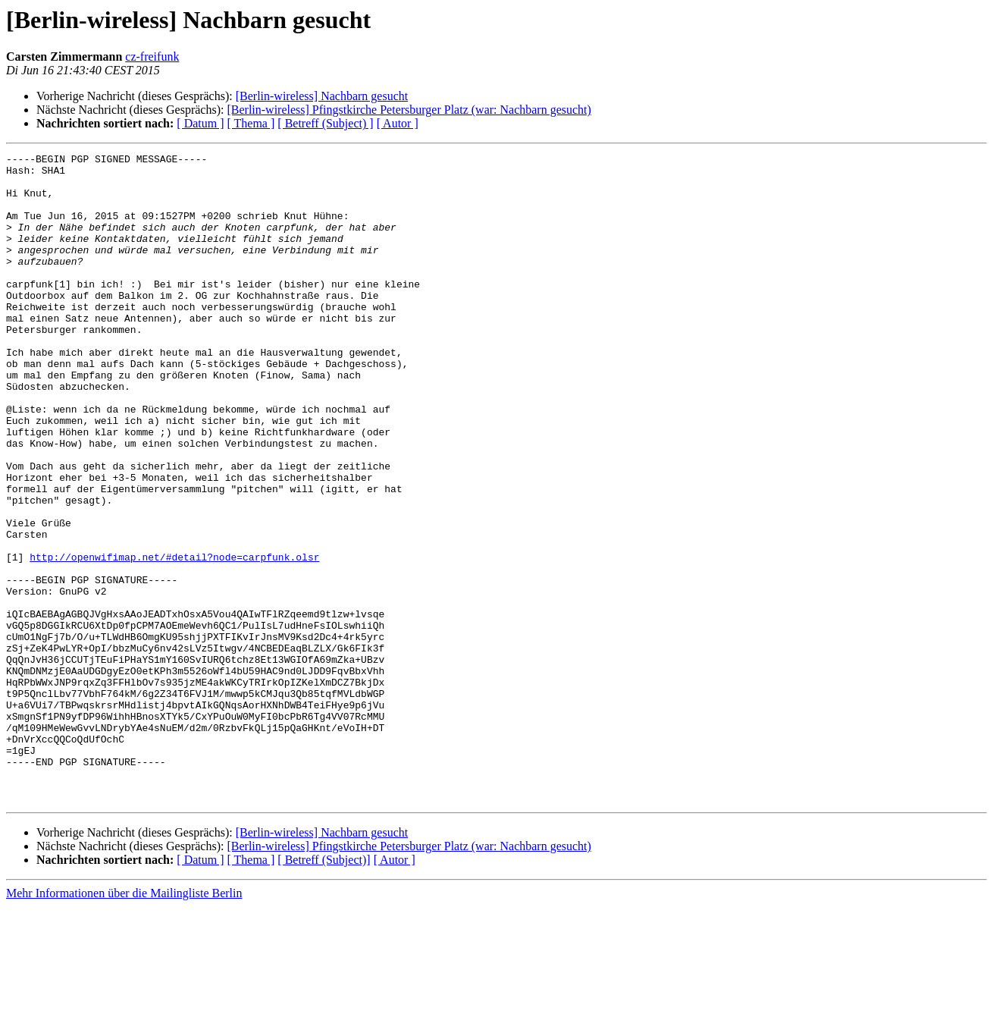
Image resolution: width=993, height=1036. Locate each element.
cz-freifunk (152, 56)
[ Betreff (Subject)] (323, 989)
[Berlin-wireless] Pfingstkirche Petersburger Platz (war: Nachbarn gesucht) (408, 109)
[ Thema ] (251, 123)
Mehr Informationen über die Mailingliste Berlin (124, 1022)
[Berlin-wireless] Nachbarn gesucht (322, 95)
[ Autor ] (397, 123)
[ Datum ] (200, 123)
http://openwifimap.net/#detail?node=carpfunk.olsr (174, 638)
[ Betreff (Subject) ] (325, 123)
